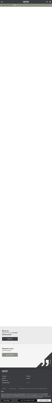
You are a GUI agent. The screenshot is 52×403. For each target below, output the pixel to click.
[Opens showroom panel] (47, 2)
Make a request (10, 354)
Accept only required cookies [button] (27, 400)
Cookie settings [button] (6, 400)
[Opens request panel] (50, 2)
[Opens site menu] (2, 2)
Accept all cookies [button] (44, 400)
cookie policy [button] (34, 395)
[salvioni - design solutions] (26, 2)
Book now (9, 338)
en (27, 382)
